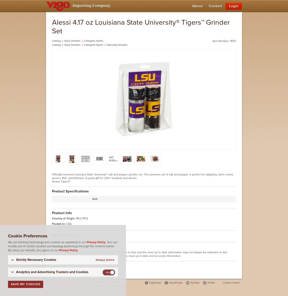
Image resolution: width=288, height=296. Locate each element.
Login (234, 6)
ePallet (211, 282)
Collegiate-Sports (93, 41)
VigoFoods (155, 282)
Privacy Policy (96, 242)
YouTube (194, 282)
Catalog (56, 41)
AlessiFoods (175, 282)
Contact (215, 6)
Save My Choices (25, 284)
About (197, 6)
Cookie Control (231, 282)
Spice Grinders (72, 41)
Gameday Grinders (117, 45)
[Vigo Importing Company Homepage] (79, 6)
